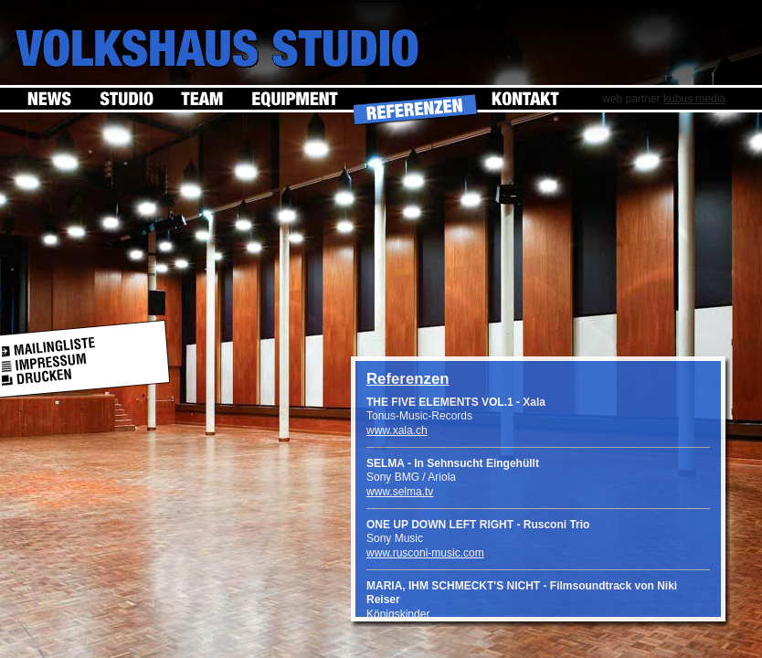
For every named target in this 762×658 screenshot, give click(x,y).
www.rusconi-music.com (425, 553)
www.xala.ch (397, 430)
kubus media (694, 98)
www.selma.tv (399, 491)
